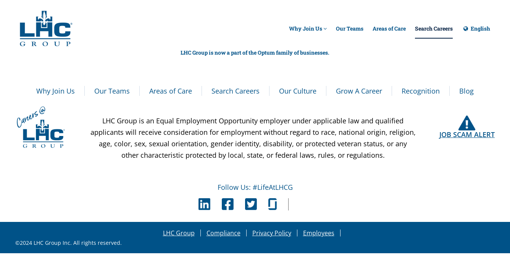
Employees (318, 233)
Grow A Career (359, 90)
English (476, 32)
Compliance (223, 233)
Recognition (421, 90)
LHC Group (179, 233)
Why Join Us (308, 28)
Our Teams (349, 28)
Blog (466, 90)
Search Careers (434, 28)
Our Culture (297, 90)
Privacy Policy (271, 233)
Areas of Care (389, 28)
